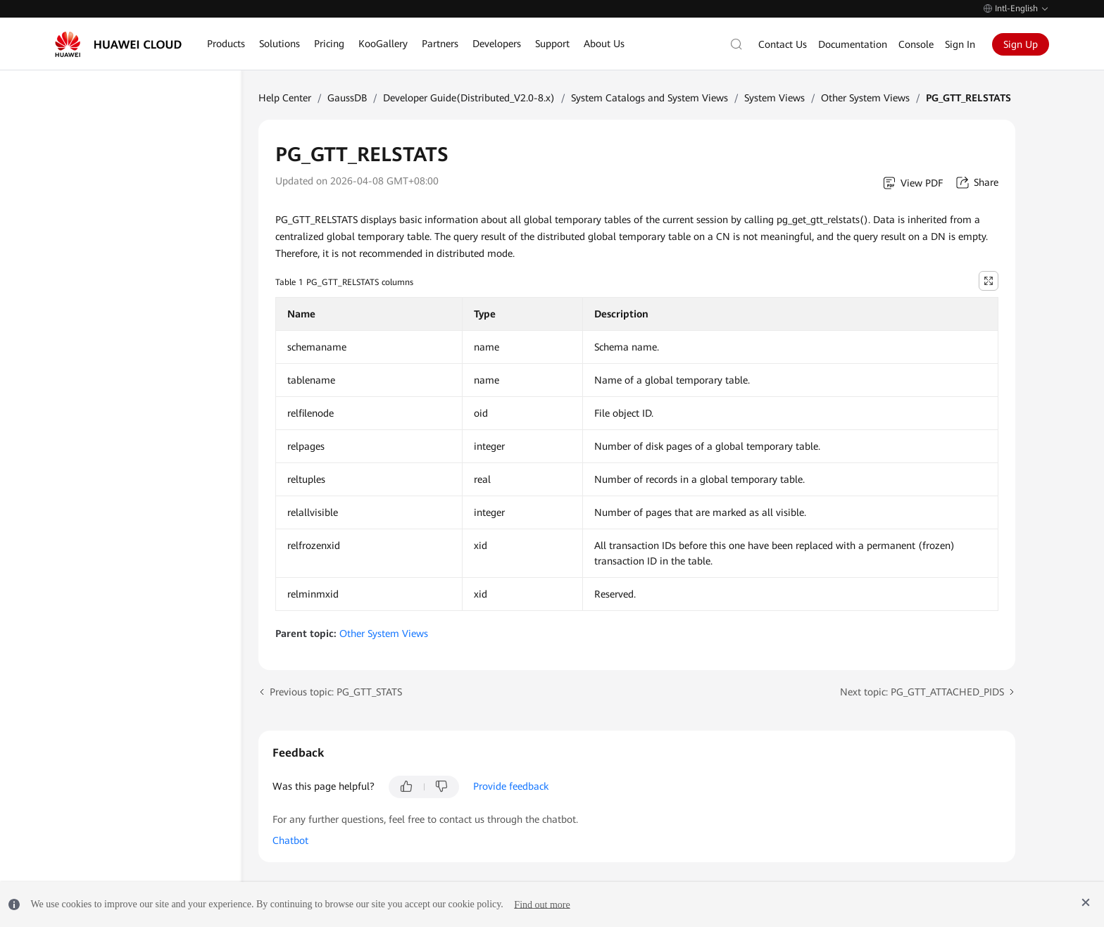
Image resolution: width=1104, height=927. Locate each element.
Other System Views (865, 97)
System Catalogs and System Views (649, 97)
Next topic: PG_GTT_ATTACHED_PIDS (922, 692)
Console (916, 44)
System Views (774, 97)
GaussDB (347, 97)
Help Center (284, 97)
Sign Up (1020, 44)
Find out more (542, 904)
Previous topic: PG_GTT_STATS (336, 692)
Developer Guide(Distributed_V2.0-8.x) (469, 97)
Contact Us (782, 44)
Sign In (960, 44)
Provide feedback (510, 786)
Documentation (852, 44)
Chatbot (290, 840)
